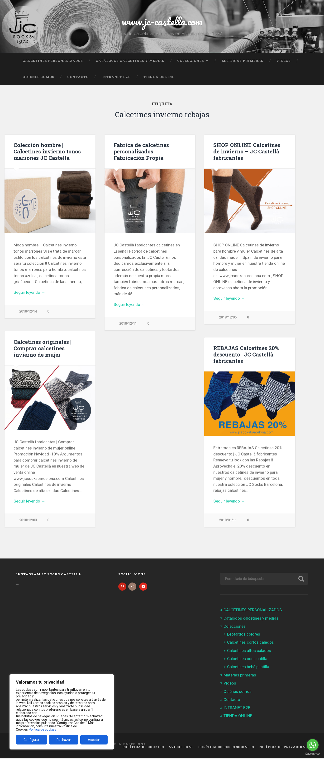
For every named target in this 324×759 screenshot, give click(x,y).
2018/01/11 (228, 521)
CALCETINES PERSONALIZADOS (53, 61)
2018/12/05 (228, 317)
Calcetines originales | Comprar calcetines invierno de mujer (42, 348)
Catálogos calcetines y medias (130, 61)
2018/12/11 (128, 324)
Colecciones (190, 61)
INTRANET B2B (116, 77)
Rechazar (64, 740)
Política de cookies (42, 729)
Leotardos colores (243, 635)
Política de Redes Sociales (226, 748)
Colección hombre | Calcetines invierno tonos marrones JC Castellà (47, 151)
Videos (283, 61)
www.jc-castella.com (162, 21)
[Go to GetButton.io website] (312, 754)
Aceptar (94, 740)
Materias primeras (242, 61)
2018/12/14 (28, 311)
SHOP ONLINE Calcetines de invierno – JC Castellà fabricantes (246, 151)
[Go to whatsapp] (313, 745)
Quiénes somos (38, 77)
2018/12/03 (28, 521)
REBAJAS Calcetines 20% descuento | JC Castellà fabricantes (246, 355)
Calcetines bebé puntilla (248, 667)
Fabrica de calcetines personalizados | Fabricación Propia (141, 151)
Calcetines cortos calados (250, 643)
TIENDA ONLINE (158, 77)
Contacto (78, 77)
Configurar (31, 740)
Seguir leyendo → (29, 292)
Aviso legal (181, 748)
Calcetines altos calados (249, 651)
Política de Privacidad (283, 748)
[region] (62, 711)
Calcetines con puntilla (247, 659)
